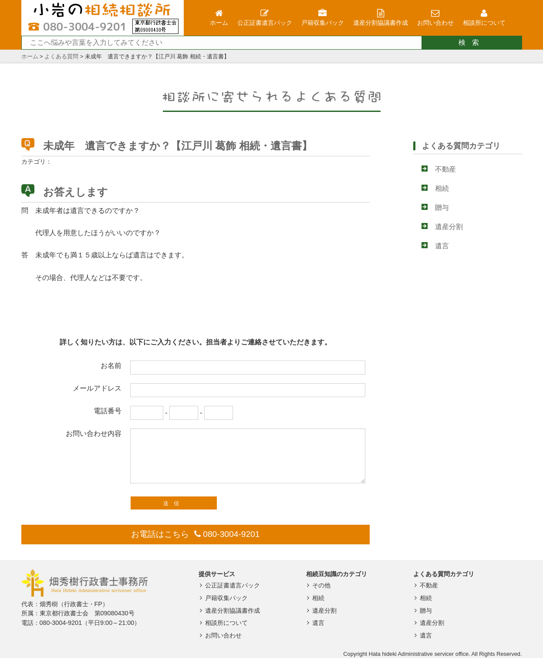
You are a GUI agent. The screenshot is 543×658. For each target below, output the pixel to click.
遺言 (442, 246)
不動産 (445, 169)
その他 (317, 585)
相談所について (222, 622)
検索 (472, 42)
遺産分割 (449, 226)
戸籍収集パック (222, 597)
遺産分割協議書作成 (228, 610)
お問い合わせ (219, 635)
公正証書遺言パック (228, 585)
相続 (442, 188)
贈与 (442, 207)
